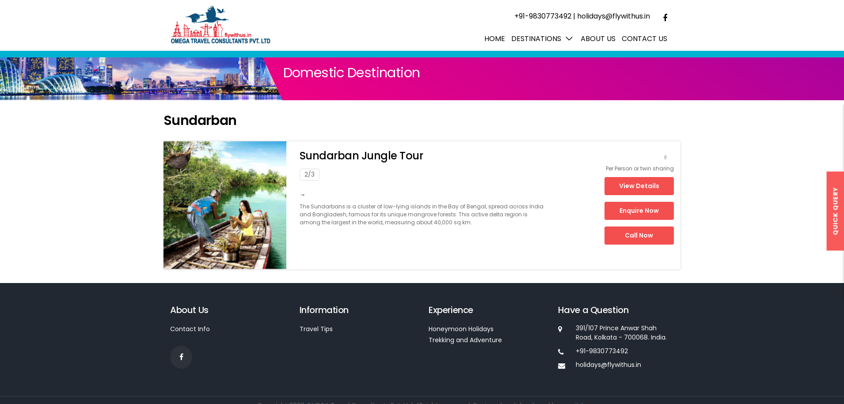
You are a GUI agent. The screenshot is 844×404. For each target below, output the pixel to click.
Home (494, 39)
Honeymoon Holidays (461, 329)
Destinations (536, 39)
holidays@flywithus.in (613, 16)
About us (598, 39)
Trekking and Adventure (465, 340)
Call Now (639, 235)
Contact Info (190, 329)
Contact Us (644, 39)
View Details (639, 185)
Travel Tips (316, 329)
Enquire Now (639, 210)
